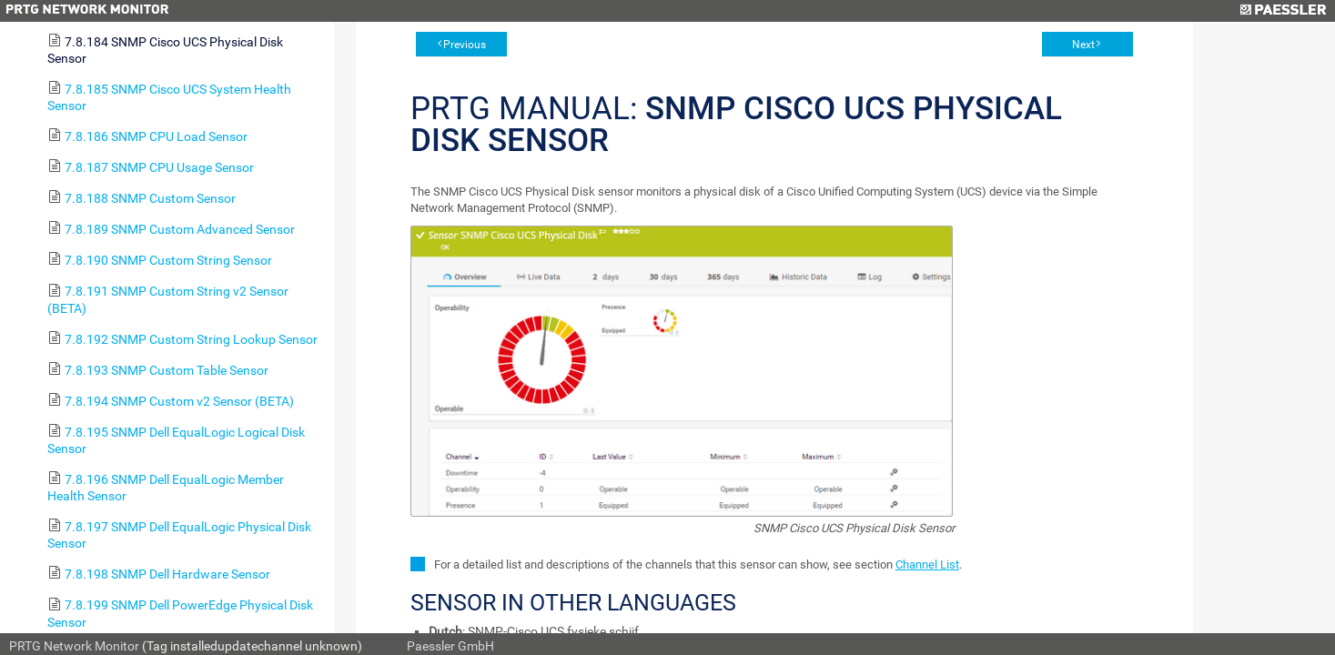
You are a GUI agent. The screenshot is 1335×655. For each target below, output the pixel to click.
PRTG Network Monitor (74, 646)
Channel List (927, 564)
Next (1083, 44)
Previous (464, 44)
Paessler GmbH (450, 646)
